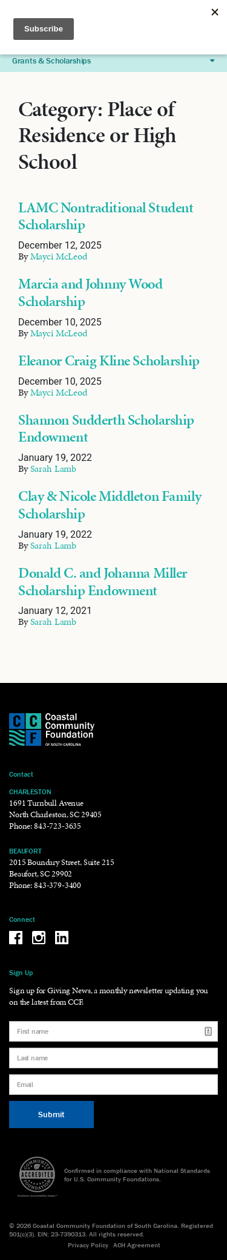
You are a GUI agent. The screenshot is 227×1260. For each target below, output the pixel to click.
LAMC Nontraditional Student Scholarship (105, 216)
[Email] (113, 1084)
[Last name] (113, 1058)
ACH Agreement (136, 1245)
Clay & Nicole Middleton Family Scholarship (109, 505)
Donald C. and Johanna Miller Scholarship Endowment (102, 582)
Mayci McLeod (58, 256)
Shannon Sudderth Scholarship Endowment (106, 429)
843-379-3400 (57, 885)
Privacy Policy (88, 1245)
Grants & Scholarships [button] (113, 60)
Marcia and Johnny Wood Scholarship (90, 292)
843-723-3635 (57, 826)
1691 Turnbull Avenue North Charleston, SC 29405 (55, 808)
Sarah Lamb (53, 468)
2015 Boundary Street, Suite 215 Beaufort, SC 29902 (61, 868)
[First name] (113, 1031)
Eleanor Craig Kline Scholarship (109, 360)
